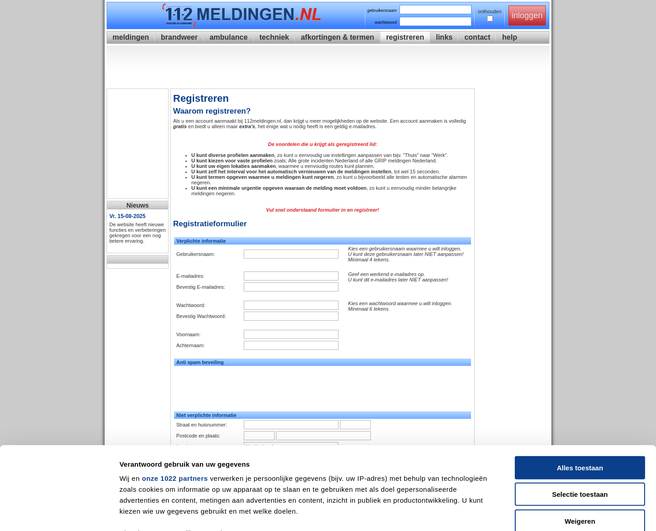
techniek (274, 37)
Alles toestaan (580, 390)
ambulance (229, 37)
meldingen (131, 37)
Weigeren (579, 444)
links (444, 37)
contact (477, 37)
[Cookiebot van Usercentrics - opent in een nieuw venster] (59, 513)
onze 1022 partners (175, 401)
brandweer (179, 37)
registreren (405, 37)
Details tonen (492, 513)
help (509, 37)
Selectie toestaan (580, 417)
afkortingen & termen (337, 37)
